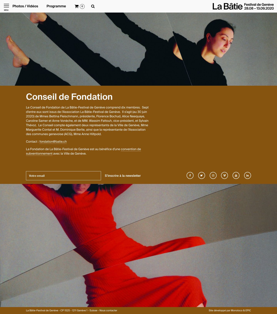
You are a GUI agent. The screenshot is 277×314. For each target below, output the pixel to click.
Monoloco (236, 310)
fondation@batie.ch (53, 142)
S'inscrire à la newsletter (123, 175)
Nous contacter (108, 310)
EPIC (248, 310)
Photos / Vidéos (25, 6)
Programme (56, 6)
